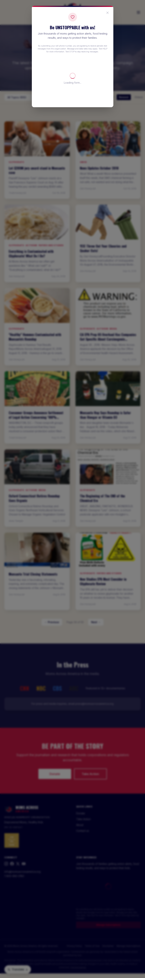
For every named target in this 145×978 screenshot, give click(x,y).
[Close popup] (107, 13)
